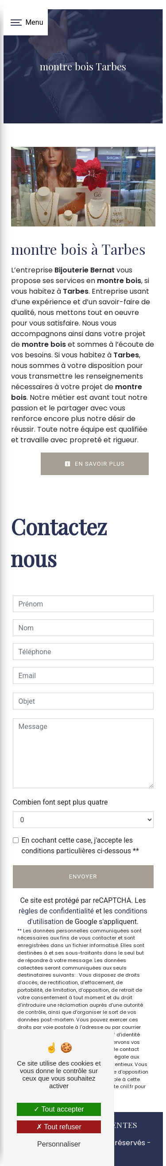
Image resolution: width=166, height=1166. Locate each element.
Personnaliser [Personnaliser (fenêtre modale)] (59, 1144)
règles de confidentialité (56, 911)
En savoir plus (95, 463)
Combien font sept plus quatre (60, 802)
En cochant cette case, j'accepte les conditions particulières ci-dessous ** (80, 845)
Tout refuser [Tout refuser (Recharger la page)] (58, 1127)
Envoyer (83, 876)
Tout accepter (59, 1109)
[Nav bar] (26, 22)
